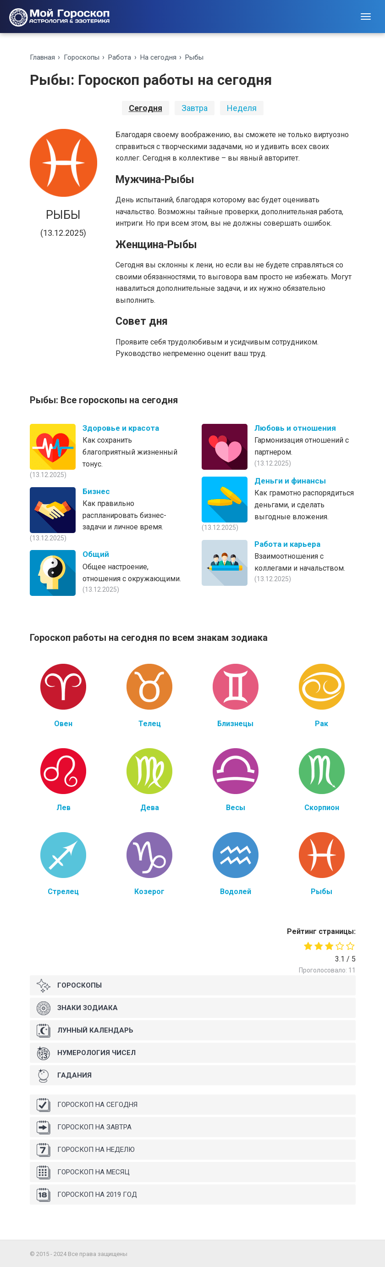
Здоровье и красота (120, 428)
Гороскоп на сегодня (87, 1105)
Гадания (64, 1076)
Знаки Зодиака (77, 1008)
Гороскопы (81, 57)
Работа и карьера (287, 544)
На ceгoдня (158, 57)
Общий (95, 554)
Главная (42, 57)
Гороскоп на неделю (86, 1150)
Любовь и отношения (295, 428)
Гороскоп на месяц (83, 1172)
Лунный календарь (85, 1031)
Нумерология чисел (86, 1053)
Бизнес (96, 491)
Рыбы (194, 57)
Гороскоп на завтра (84, 1127)
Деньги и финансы (290, 480)
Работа (119, 57)
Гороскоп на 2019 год (87, 1195)
